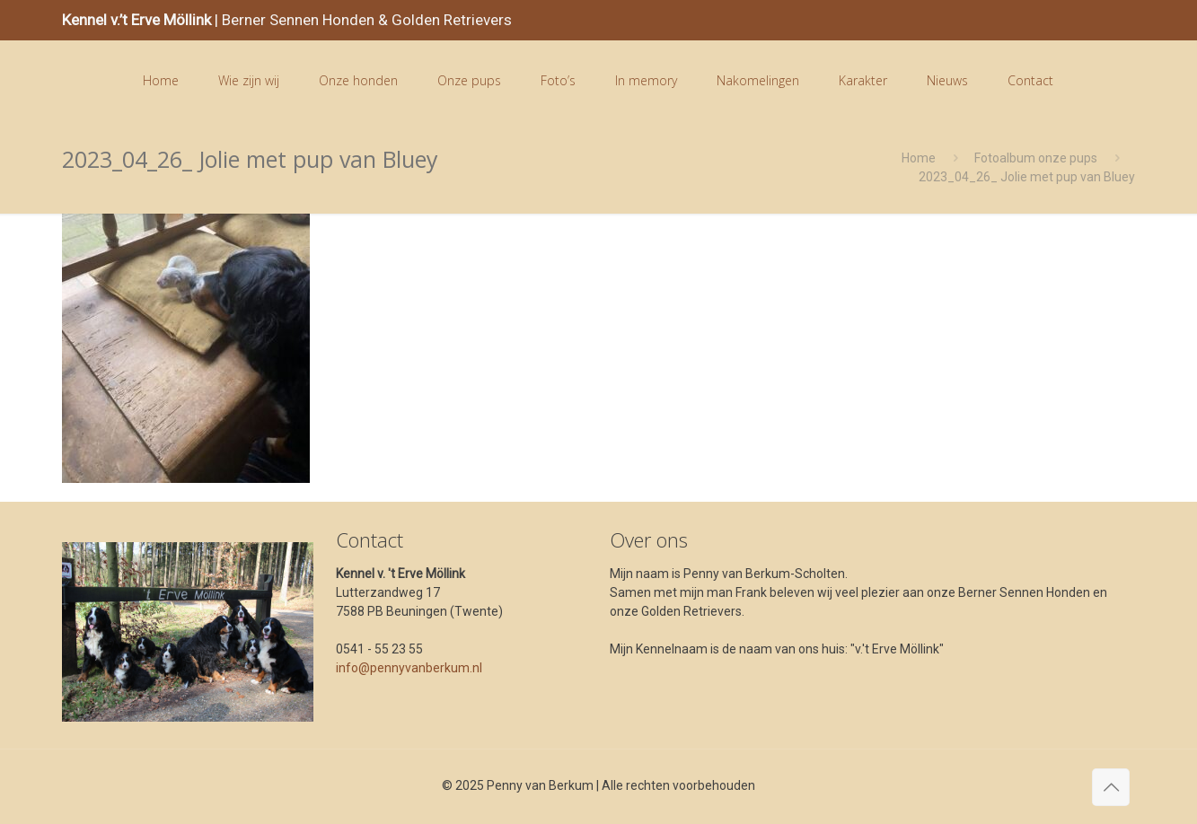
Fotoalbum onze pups (1035, 158)
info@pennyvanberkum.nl (409, 668)
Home (919, 158)
